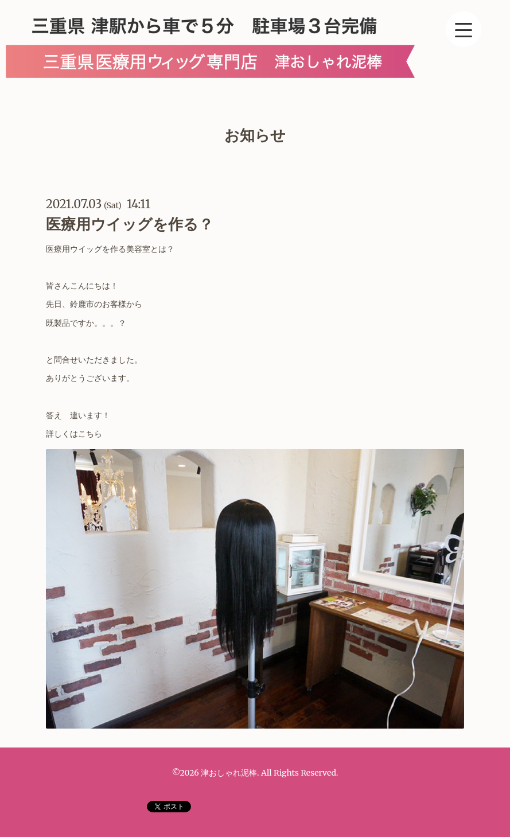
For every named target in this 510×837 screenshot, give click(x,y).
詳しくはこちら (75, 434)
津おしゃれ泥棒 (229, 773)
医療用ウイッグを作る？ (129, 224)
